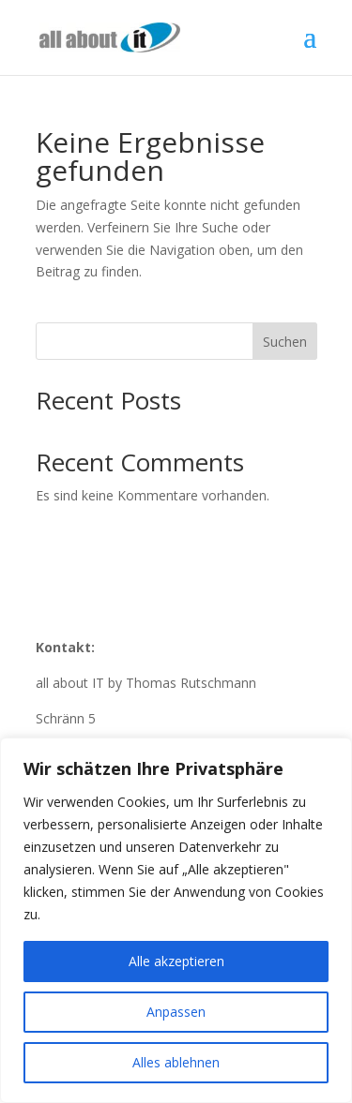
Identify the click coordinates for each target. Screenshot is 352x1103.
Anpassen (176, 1012)
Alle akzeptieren (176, 961)
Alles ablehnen (176, 1062)
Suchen (285, 341)
